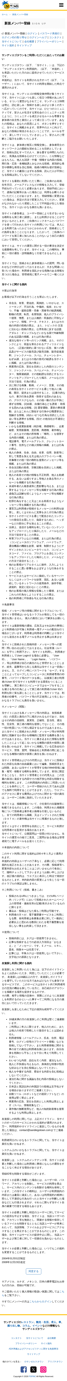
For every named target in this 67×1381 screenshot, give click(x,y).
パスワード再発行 (50, 33)
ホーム (5, 14)
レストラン (27, 1322)
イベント (37, 1325)
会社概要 (29, 41)
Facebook (24, 1369)
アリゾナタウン (55, 1361)
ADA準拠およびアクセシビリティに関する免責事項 (33, 1349)
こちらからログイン (40, 1301)
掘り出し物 (13, 1325)
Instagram (43, 1369)
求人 (53, 1322)
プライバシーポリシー (49, 41)
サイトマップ (24, 45)
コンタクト (55, 37)
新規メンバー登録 (20, 14)
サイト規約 (8, 45)
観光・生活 (42, 1322)
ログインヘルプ (38, 37)
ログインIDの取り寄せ (14, 37)
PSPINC (32, 1376)
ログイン (32, 33)
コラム (26, 1325)
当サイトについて (12, 41)
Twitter (33, 1369)
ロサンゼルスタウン (34, 1361)
